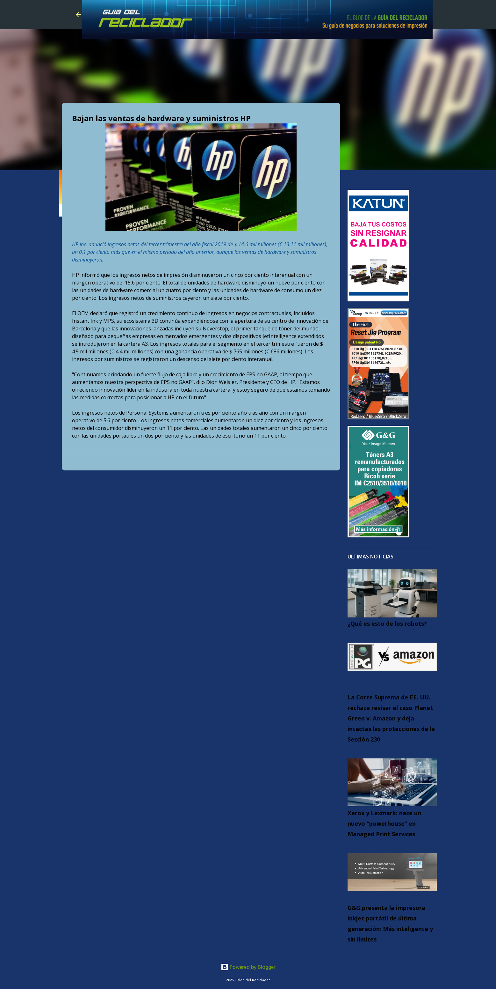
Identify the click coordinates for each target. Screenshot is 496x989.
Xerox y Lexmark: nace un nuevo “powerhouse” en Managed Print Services (384, 823)
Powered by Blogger (248, 967)
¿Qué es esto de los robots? (387, 623)
